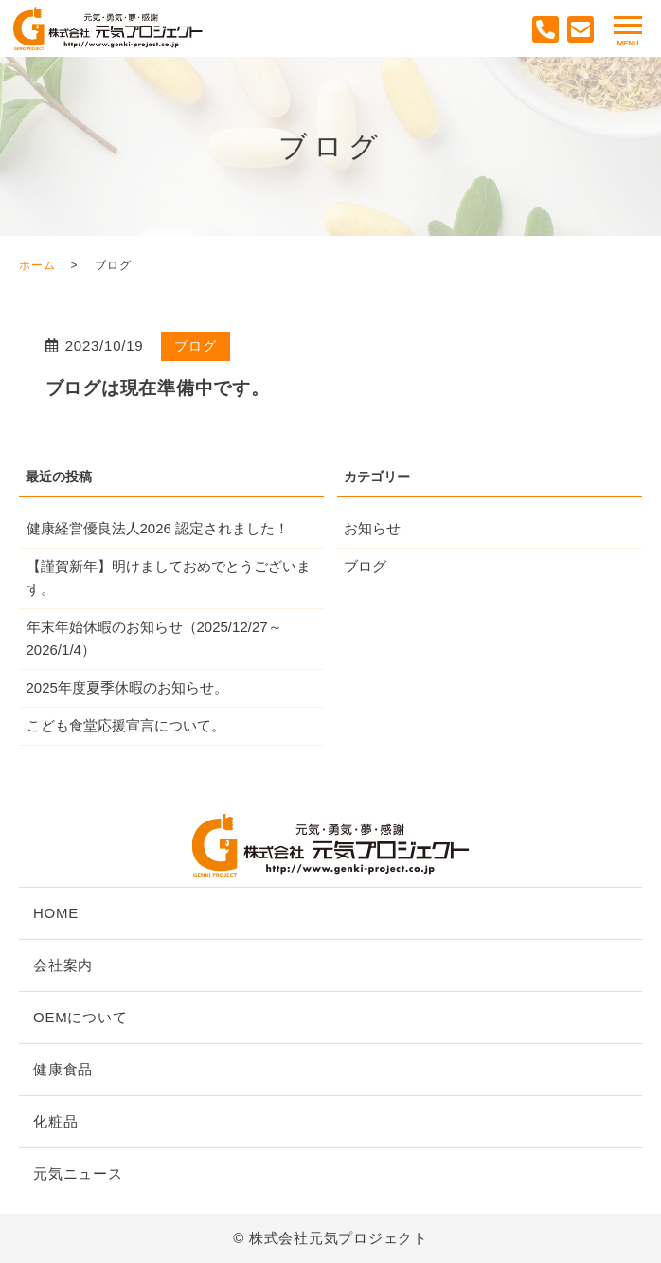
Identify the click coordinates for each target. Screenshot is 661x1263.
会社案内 (63, 965)
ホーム (37, 265)
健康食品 (63, 1069)
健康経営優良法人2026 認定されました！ (158, 528)
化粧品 (55, 1121)
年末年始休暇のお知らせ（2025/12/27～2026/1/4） (154, 638)
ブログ (195, 345)
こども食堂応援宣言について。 (126, 725)
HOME (56, 913)
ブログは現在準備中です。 (157, 388)
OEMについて (80, 1017)
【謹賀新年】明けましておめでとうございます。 (169, 577)
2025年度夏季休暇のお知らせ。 (127, 687)
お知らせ (372, 528)
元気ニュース (78, 1173)
